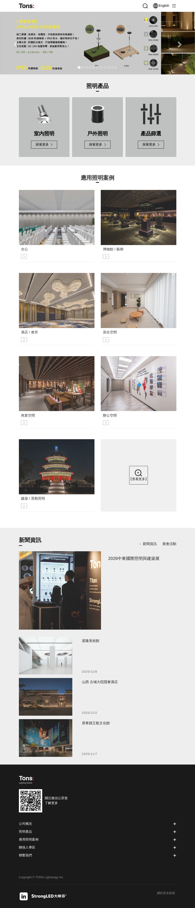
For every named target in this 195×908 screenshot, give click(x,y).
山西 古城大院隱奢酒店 (100, 685)
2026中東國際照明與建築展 (134, 561)
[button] (14, 43)
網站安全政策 (166, 893)
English (161, 5)
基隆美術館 (90, 644)
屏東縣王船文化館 (96, 726)
